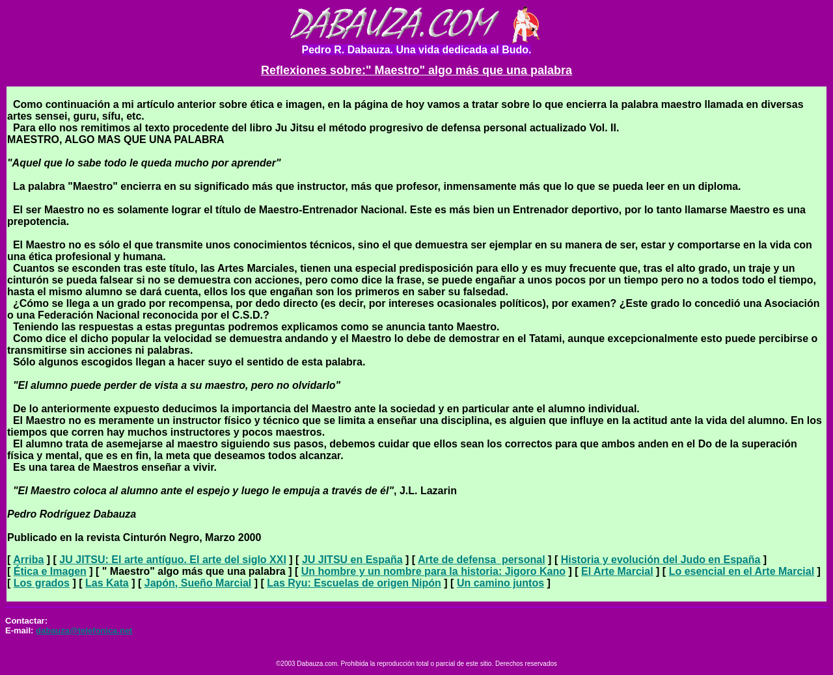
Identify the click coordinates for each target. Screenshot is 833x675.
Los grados (42, 583)
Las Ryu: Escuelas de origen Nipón (354, 583)
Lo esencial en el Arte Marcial (742, 571)
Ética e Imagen (50, 571)
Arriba (28, 559)
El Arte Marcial (617, 571)
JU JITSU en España (352, 559)
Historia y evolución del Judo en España (661, 559)
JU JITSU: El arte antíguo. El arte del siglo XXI (172, 559)
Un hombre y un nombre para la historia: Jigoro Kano (433, 571)
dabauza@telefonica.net (84, 630)
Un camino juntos (500, 583)
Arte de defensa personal (481, 559)
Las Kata (107, 583)
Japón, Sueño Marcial (197, 583)
